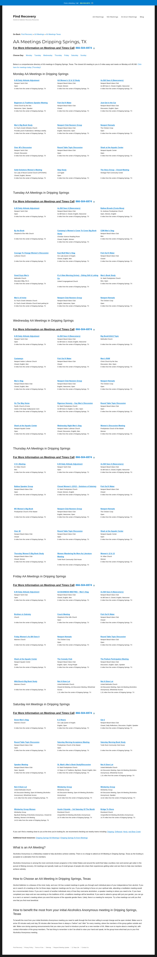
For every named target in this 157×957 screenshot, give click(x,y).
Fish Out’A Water (64, 103)
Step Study (62, 170)
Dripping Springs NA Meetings (47, 838)
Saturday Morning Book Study (113, 742)
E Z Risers (61, 720)
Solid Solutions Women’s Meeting (28, 170)
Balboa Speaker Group (23, 486)
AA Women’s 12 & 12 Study (68, 80)
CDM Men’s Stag (107, 231)
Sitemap (48, 947)
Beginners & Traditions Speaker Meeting (31, 103)
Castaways (18, 358)
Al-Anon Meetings (129, 17)
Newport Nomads (108, 125)
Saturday (74, 55)
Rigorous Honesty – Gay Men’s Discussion (75, 403)
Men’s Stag (18, 381)
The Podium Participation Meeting (115, 659)
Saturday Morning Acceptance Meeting (73, 742)
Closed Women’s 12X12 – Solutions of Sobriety (76, 486)
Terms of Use (39, 947)
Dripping (110, 832)
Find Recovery (24, 16)
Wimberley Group (64, 787)
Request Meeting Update (61, 947)
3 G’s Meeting (19, 464)
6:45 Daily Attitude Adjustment (26, 80)
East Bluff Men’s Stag (66, 253)
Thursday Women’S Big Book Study (29, 553)
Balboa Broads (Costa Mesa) (112, 208)
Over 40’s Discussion (23, 147)
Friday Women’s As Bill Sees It (26, 637)
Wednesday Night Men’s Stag (69, 426)
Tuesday (37, 55)
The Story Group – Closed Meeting (115, 170)
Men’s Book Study (108, 275)
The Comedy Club (64, 659)
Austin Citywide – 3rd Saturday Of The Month (76, 809)
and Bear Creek (134, 832)
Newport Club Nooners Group (69, 125)
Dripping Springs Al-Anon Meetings (74, 838)
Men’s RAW (105, 358)
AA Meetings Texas (53, 34)
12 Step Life (75, 947)
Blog (142, 17)
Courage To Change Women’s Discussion (31, 253)
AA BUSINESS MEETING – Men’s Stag (73, 592)
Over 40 (17, 531)
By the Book (19, 231)
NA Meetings (112, 17)
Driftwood (118, 832)
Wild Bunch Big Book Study (25, 681)
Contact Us (85, 947)
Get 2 (103, 720)
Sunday (83, 55)
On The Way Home (22, 403)
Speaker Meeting (21, 764)
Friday (66, 55)
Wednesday (47, 55)
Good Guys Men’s (21, 275)
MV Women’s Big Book (23, 509)
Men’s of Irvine (20, 298)
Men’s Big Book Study (23, 125)
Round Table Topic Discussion (70, 147)
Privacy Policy (28, 947)
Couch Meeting (63, 614)
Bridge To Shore (107, 809)
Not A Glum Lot (63, 681)
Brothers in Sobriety (22, 614)
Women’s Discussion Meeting (113, 426)
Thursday (58, 55)
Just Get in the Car (108, 103)
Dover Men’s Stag (21, 720)
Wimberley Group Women (24, 809)
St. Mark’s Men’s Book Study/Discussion (74, 764)
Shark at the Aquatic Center (112, 147)
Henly (125, 832)
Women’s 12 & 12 (108, 553)
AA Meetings (98, 17)
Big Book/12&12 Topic (110, 336)
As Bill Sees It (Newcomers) (112, 80)
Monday (29, 55)
